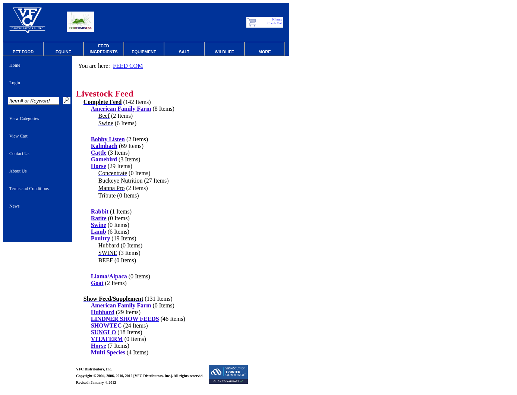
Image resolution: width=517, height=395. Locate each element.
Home (14, 65)
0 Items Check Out (275, 21)
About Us (17, 171)
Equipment (144, 52)
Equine (63, 52)
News (14, 206)
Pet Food (23, 52)
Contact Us (19, 153)
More (265, 52)
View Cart (18, 136)
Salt (184, 52)
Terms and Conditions (29, 188)
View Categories (24, 118)
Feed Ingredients (103, 49)
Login (14, 82)
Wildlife (224, 52)
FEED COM (128, 66)
